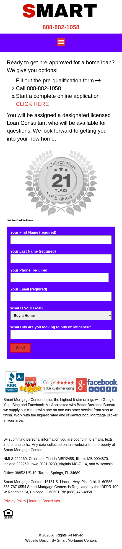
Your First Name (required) (61, 236)
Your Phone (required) (59, 274)
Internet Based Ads (44, 501)
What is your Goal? (61, 312)
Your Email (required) (61, 292)
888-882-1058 (61, 27)
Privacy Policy (14, 501)
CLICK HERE (32, 104)
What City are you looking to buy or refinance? (61, 330)
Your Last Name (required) (61, 255)
